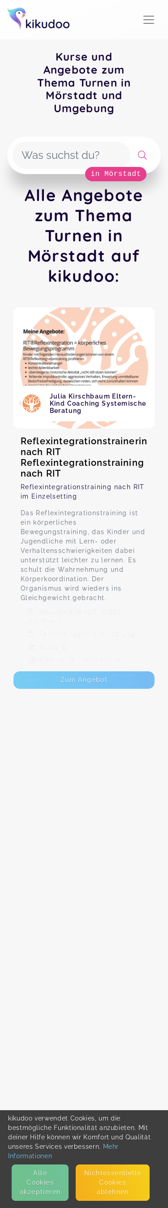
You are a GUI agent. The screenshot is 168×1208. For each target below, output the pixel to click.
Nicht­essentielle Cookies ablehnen (112, 1182)
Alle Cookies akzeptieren (40, 1182)
